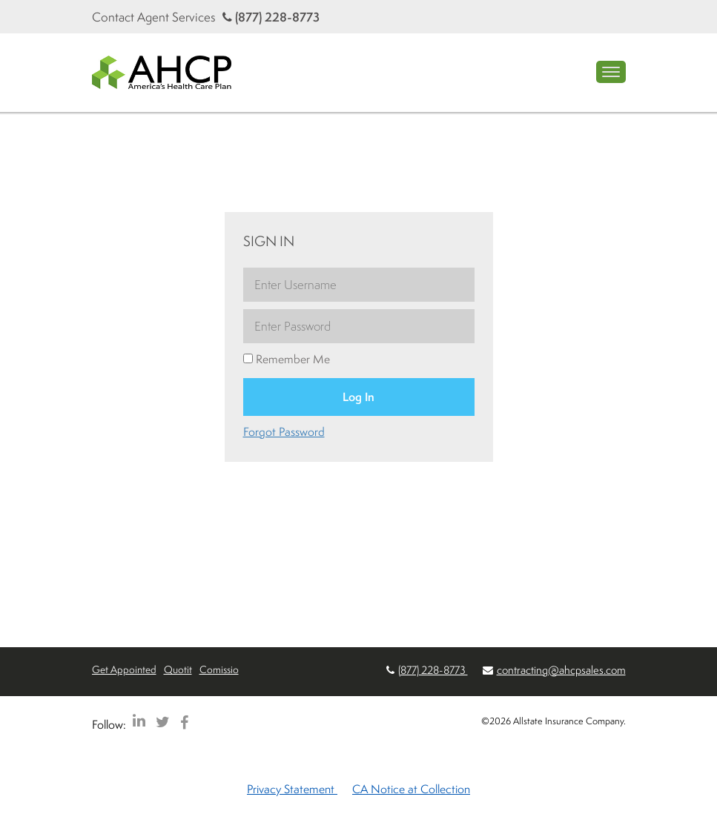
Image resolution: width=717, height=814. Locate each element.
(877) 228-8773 (271, 16)
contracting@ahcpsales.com (561, 670)
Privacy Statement (292, 789)
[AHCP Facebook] (184, 721)
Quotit (178, 669)
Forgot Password (284, 431)
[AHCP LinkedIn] (139, 721)
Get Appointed (124, 669)
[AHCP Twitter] (163, 721)
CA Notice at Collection (411, 789)
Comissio (219, 669)
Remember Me (286, 359)
